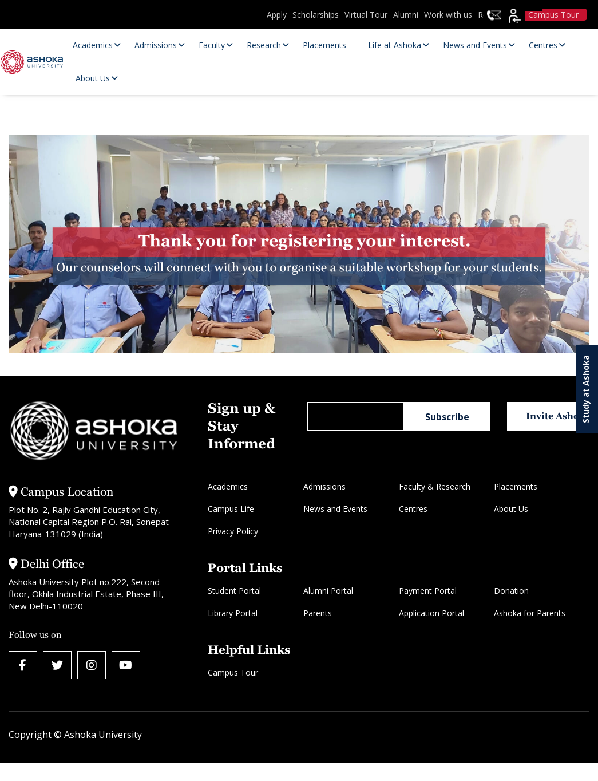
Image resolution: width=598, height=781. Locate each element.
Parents (317, 613)
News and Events (335, 508)
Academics (228, 486)
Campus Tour (233, 672)
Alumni (405, 14)
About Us (511, 508)
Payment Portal (428, 590)
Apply (277, 14)
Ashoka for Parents (529, 613)
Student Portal (234, 590)
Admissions (324, 486)
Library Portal (233, 613)
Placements (515, 486)
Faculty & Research (434, 486)
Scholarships (315, 14)
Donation (511, 590)
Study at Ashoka (585, 389)
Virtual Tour (365, 14)
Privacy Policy (233, 531)
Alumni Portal (328, 590)
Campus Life (231, 508)
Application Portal (431, 613)
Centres (413, 508)
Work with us (448, 14)
